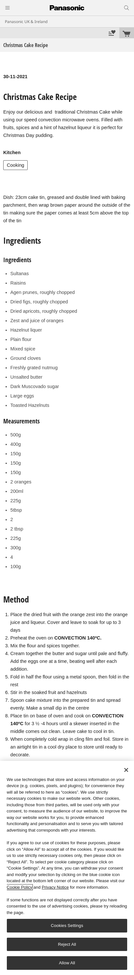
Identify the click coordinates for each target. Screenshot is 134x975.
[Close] (126, 770)
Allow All (67, 962)
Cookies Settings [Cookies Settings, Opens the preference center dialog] (67, 925)
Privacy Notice (55, 887)
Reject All (67, 944)
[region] (67, 868)
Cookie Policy (20, 887)
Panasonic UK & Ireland (26, 21)
